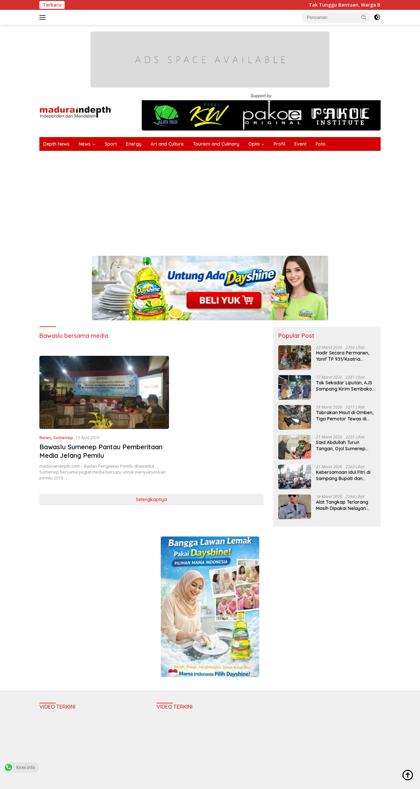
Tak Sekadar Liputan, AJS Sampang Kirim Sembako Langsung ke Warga (344, 386)
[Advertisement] (210, 200)
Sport (111, 144)
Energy (133, 144)
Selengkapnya (151, 499)
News (85, 144)
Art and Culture (167, 144)
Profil (279, 144)
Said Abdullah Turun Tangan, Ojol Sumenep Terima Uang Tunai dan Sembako (341, 445)
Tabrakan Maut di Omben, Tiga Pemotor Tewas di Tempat (344, 415)
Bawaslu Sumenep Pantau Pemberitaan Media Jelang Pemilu (100, 451)
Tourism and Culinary (216, 144)
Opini (254, 144)
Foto (321, 144)
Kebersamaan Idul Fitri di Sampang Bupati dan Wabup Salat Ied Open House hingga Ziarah (343, 475)
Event (300, 144)
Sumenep (63, 437)
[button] (363, 17)
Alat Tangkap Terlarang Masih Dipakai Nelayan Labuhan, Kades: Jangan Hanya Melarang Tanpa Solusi (343, 505)
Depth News (56, 144)
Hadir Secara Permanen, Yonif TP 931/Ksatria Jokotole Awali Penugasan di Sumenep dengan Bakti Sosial (345, 356)
